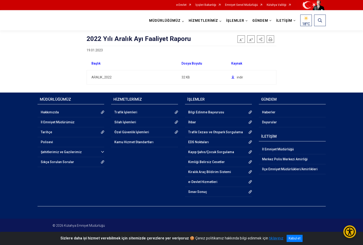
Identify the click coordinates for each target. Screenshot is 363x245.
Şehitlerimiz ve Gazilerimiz (61, 152)
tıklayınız (276, 238)
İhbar (192, 122)
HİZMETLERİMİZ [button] (203, 21)
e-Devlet (181, 4)
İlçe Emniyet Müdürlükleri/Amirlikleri (290, 169)
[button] (260, 39)
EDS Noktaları (198, 142)
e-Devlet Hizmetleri (202, 182)
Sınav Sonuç (197, 192)
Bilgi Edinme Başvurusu (206, 112)
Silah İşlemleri (125, 122)
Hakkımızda (50, 112)
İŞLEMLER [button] (235, 21)
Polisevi (47, 142)
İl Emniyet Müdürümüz (58, 122)
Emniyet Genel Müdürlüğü (241, 4)
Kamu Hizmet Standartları (133, 142)
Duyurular (269, 122)
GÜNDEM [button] (260, 21)
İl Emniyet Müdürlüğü (278, 149)
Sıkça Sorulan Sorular (57, 162)
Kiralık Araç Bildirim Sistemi (209, 172)
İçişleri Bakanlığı (205, 4)
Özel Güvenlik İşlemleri (131, 132)
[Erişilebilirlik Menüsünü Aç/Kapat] (349, 231)
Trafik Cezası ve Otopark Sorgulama (215, 132)
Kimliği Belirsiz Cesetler (206, 162)
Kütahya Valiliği (276, 4)
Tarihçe (46, 132)
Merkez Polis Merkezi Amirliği (285, 159)
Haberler (268, 112)
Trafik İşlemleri (125, 112)
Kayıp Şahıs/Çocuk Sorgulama (211, 152)
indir (237, 77)
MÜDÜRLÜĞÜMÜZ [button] (165, 21)
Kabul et (294, 238)
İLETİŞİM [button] (284, 21)
